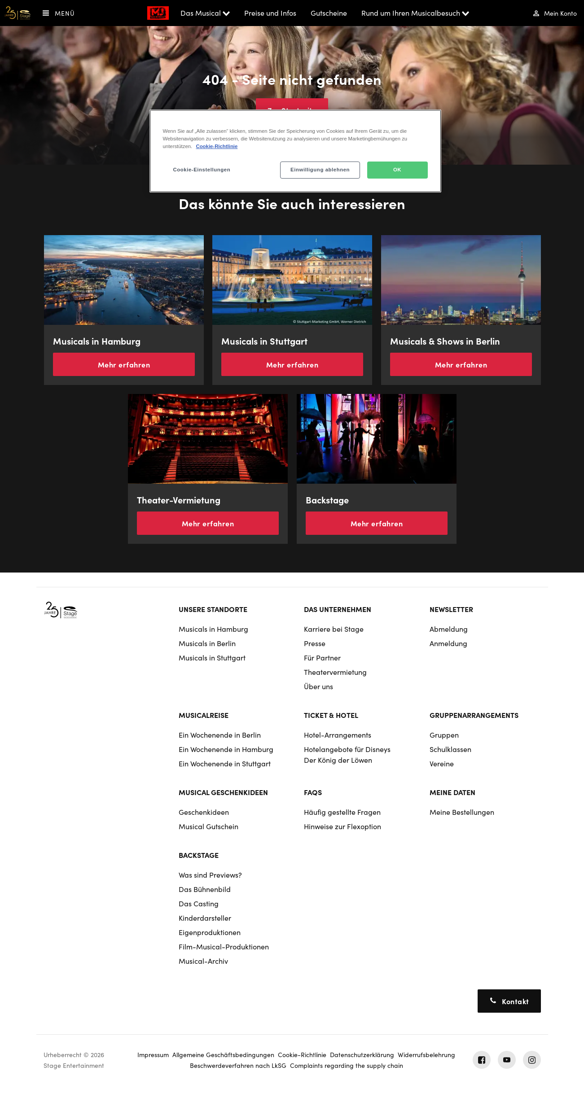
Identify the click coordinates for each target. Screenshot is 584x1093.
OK (397, 169)
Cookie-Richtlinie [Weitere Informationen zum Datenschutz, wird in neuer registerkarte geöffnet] (216, 146)
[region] (295, 150)
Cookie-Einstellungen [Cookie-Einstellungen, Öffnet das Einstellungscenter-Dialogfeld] (202, 169)
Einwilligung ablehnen (320, 169)
